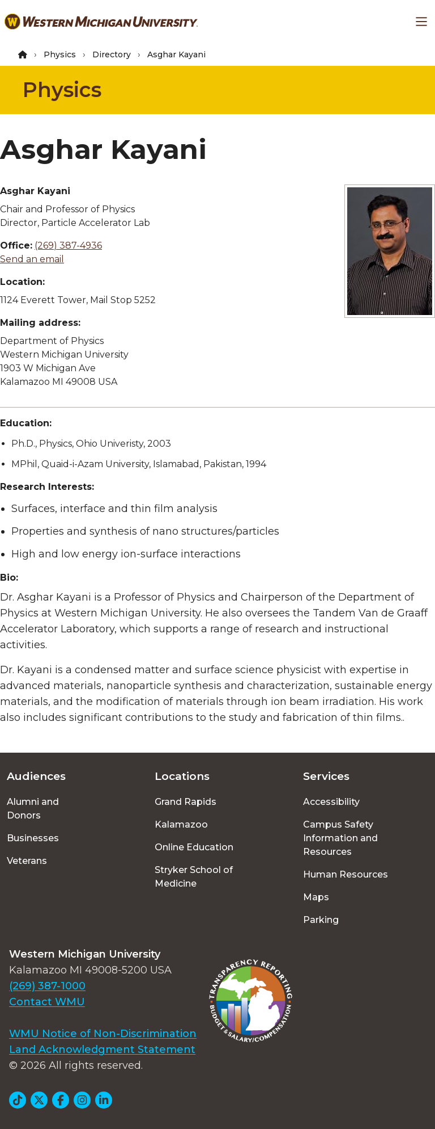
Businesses (33, 838)
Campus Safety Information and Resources (340, 838)
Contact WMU (47, 1002)
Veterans (27, 860)
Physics (60, 54)
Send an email (32, 259)
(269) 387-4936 (68, 245)
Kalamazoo (181, 824)
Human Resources (345, 874)
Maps (316, 897)
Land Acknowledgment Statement (102, 1049)
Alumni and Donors (33, 808)
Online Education (194, 847)
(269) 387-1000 (47, 986)
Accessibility (331, 801)
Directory (111, 54)
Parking (321, 919)
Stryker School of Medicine (194, 876)
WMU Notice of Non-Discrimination (103, 1033)
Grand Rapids (185, 801)
